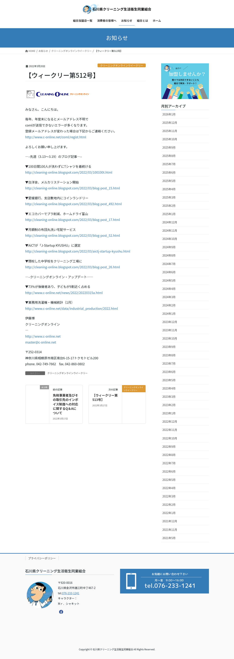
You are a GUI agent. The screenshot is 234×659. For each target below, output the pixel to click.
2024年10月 (170, 239)
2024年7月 (169, 264)
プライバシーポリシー (42, 558)
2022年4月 (169, 488)
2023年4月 (169, 388)
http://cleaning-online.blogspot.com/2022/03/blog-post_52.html (72, 235)
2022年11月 (170, 430)
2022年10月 (170, 438)
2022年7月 (169, 463)
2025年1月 (169, 214)
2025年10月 (170, 139)
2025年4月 (169, 189)
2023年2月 (169, 405)
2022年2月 (169, 504)
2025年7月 (169, 164)
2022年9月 (169, 446)
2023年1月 (169, 413)
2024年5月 (169, 280)
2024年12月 (170, 222)
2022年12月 (170, 421)
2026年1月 (169, 114)
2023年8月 (169, 355)
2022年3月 (169, 496)
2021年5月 (169, 538)
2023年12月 (170, 322)
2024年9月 (169, 247)
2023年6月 (169, 372)
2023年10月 (170, 338)
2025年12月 (170, 122)
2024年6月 (169, 272)
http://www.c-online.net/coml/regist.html (55, 137)
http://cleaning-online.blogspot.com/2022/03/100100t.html (68, 172)
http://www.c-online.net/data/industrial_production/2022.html (71, 308)
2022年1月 (169, 513)
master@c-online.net (40, 342)
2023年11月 (170, 330)
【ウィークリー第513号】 (105, 397)
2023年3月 (169, 397)
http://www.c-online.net (43, 336)
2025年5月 (169, 181)
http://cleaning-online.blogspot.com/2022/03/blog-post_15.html (72, 188)
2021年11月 (170, 530)
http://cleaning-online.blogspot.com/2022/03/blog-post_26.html (72, 267)
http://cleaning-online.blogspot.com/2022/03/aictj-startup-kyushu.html (77, 251)
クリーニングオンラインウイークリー (121, 65)
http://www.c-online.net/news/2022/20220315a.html (64, 292)
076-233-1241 (70, 593)
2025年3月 (169, 197)
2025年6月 (169, 172)
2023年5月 (169, 380)
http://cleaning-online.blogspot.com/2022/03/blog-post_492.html (73, 203)
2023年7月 (169, 363)
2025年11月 (170, 131)
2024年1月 (169, 313)
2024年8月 (169, 255)
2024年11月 (170, 230)
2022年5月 (169, 480)
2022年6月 (169, 471)
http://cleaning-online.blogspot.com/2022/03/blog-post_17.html (72, 219)
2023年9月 (169, 347)
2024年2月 (169, 305)
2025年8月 (169, 156)
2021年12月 (170, 521)
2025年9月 (169, 147)
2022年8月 (169, 455)
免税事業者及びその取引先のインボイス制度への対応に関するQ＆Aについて (65, 404)
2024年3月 (169, 297)
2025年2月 (169, 206)
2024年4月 (169, 289)
